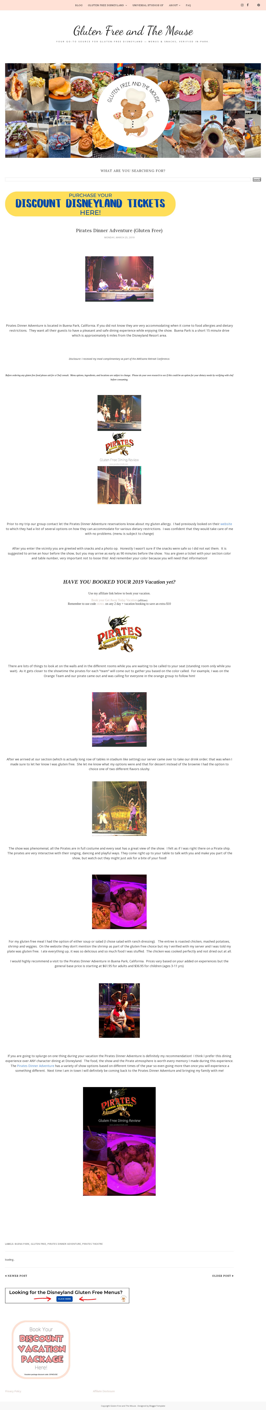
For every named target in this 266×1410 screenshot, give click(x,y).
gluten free (38, 1243)
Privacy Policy (13, 1391)
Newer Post (17, 1275)
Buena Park (22, 1243)
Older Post (221, 1275)
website (226, 524)
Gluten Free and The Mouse (133, 29)
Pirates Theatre (92, 1243)
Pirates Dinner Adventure (35, 1066)
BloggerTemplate (157, 1406)
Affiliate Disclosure (104, 1391)
